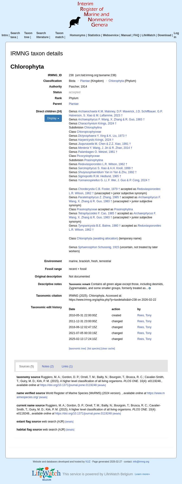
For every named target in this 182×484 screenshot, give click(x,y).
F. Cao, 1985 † (97, 213)
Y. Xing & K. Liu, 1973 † (102, 135)
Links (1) (67, 366)
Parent (57, 104)
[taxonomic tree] (77, 348)
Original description (48, 276)
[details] (102, 385)
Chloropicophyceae (89, 131)
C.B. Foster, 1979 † (99, 189)
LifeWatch (148, 35)
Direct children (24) (49, 111)
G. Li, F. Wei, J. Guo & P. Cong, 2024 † (114, 180)
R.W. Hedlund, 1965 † (99, 176)
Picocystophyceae (88, 156)
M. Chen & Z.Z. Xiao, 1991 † (104, 143)
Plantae (85, 81)
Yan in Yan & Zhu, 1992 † (107, 172)
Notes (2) (48, 366)
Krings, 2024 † (97, 123)
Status (57, 92)
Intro (5, 35)
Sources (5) (26, 366)
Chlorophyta (116, 81)
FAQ (136, 35)
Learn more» (142, 474)
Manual (126, 35)
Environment (53, 261)
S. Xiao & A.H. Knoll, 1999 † (105, 168)
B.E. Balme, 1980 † (99, 225)
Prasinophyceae (87, 209)
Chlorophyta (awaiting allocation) (97, 238)
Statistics (94, 35)
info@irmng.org (141, 461)
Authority (55, 86)
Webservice (111, 35)
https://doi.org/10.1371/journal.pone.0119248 (68, 385)
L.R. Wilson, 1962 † (102, 164)
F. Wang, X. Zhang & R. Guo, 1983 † (111, 119)
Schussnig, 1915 (98, 247)
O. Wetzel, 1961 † (97, 152)
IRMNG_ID (55, 75)
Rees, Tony (144, 315)
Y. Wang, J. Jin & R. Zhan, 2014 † (105, 148)
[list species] (93, 348)
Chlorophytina (93, 127)
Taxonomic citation (49, 295)
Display (53, 118)
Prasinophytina (93, 160)
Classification (52, 81)
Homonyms (77, 35)
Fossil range (53, 269)
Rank (58, 98)
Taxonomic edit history (46, 307)
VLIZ (87, 461)
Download (164, 35)
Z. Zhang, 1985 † (99, 197)
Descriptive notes (50, 284)
